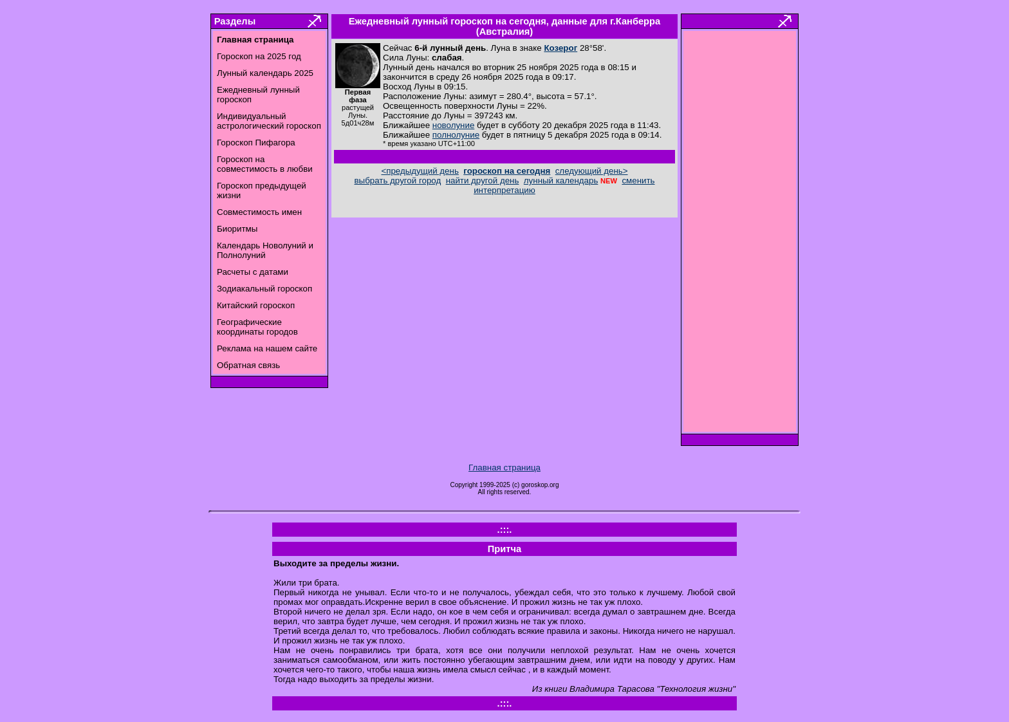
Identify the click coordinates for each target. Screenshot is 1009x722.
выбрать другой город (398, 180)
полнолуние (455, 135)
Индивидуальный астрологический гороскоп (269, 121)
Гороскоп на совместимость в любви (265, 164)
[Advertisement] (740, 235)
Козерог (560, 48)
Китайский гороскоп (256, 305)
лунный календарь (561, 180)
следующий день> (591, 171)
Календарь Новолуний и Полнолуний (265, 250)
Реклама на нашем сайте (267, 348)
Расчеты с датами (252, 272)
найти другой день (482, 180)
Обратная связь (248, 365)
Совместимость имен (259, 212)
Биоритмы (237, 229)
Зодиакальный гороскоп (264, 288)
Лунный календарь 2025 (265, 73)
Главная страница (504, 467)
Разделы (234, 21)
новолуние (453, 125)
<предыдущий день (419, 171)
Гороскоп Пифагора (256, 142)
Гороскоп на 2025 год (259, 56)
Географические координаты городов (257, 327)
